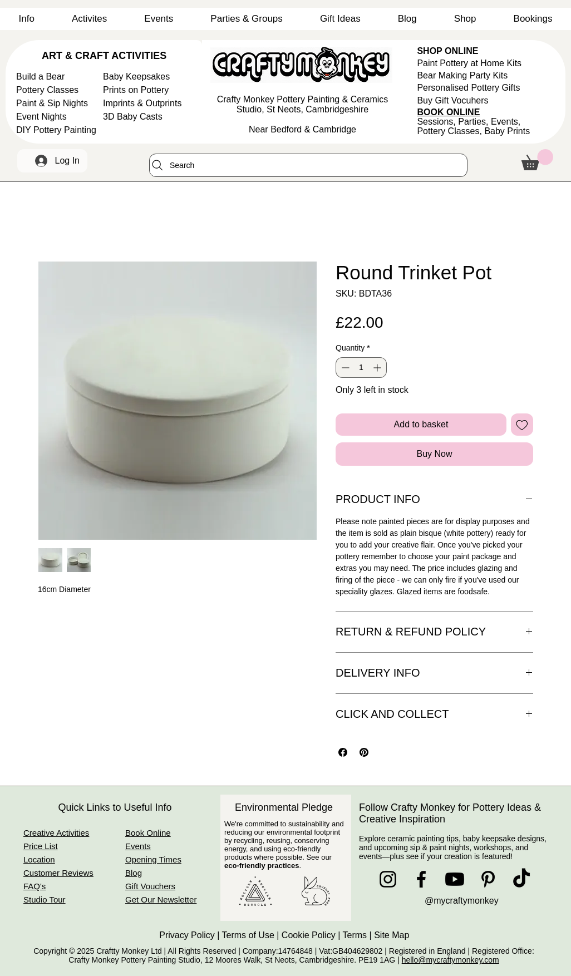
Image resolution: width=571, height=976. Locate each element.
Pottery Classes (47, 90)
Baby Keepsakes (136, 76)
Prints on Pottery (136, 90)
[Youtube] (455, 879)
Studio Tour (44, 899)
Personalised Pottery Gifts (468, 87)
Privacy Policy (187, 935)
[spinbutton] (361, 367)
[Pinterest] (488, 879)
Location (39, 859)
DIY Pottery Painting (56, 130)
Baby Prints (507, 131)
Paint (469, 63)
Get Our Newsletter (160, 899)
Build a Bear (40, 76)
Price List (40, 846)
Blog (133, 873)
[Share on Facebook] (343, 752)
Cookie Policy (309, 935)
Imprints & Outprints (142, 103)
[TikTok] (521, 879)
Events (138, 846)
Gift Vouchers (150, 886)
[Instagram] (388, 879)
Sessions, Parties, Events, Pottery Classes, (468, 126)
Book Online (148, 832)
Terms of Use (248, 935)
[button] (26, 19)
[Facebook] (421, 879)
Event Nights (41, 116)
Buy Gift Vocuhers (452, 100)
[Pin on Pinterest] (364, 752)
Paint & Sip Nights (52, 103)
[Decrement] (344, 367)
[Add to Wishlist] (522, 424)
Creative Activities (56, 832)
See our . (278, 861)
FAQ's (34, 886)
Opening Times (153, 859)
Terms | (359, 935)
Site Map (393, 935)
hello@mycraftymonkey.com (450, 959)
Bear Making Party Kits (462, 75)
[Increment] (378, 367)
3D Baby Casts (133, 116)
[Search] (308, 165)
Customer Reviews (58, 873)
